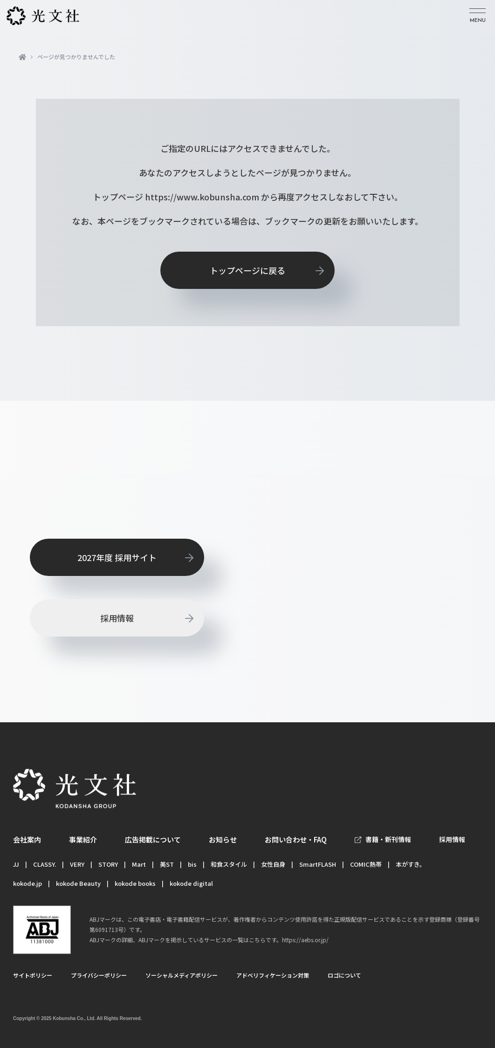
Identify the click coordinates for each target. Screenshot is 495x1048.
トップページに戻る (247, 270)
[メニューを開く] (477, 16)
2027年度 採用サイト (117, 557)
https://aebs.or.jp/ (305, 940)
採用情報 (117, 618)
